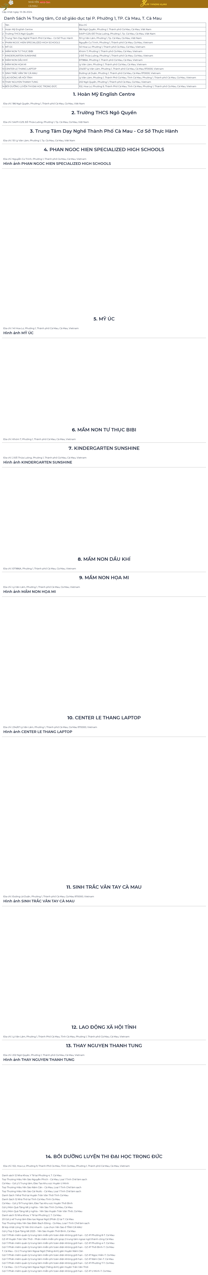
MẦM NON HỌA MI (15, 64)
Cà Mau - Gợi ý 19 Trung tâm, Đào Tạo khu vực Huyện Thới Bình (37, 1203)
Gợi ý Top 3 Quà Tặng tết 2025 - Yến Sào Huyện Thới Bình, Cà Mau (38, 1231)
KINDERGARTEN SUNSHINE (20, 55)
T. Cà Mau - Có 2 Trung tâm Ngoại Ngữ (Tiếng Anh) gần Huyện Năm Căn (42, 1251)
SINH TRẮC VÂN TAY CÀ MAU (21, 73)
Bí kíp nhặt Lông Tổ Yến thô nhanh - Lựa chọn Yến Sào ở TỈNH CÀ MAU (42, 1227)
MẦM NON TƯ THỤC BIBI (19, 51)
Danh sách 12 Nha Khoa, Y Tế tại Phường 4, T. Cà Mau (31, 1175)
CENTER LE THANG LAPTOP (20, 68)
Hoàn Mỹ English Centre (19, 29)
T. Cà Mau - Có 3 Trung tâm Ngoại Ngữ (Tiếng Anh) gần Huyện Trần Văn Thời (45, 1267)
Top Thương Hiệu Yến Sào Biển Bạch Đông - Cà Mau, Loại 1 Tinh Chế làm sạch (46, 1223)
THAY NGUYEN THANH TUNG (21, 82)
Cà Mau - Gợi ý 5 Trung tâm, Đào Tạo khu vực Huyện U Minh (35, 1183)
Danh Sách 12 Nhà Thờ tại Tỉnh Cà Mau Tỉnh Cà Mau (31, 1199)
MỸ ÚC (9, 47)
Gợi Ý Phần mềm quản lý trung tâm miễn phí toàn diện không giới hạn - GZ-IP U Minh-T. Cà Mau (56, 1271)
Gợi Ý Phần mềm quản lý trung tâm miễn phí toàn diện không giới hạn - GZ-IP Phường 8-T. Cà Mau (58, 1235)
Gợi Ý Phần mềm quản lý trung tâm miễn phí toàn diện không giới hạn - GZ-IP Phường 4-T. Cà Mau (58, 1243)
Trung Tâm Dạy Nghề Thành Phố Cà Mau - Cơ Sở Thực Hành (39, 38)
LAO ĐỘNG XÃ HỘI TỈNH (18, 77)
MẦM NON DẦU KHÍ (16, 60)
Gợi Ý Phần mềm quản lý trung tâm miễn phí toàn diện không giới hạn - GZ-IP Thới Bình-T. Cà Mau (58, 1247)
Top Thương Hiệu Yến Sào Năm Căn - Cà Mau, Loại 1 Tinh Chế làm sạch (41, 1187)
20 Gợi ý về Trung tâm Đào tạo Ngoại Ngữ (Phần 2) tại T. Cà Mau (38, 1219)
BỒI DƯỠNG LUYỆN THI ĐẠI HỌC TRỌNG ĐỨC (31, 86)
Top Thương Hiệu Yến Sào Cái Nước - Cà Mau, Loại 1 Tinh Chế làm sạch (41, 1191)
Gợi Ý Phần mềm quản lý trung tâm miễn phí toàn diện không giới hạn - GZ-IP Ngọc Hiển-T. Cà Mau (58, 1255)
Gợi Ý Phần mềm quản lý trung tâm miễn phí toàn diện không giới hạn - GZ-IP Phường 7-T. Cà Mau (58, 1263)
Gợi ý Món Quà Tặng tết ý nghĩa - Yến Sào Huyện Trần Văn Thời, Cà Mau (42, 1211)
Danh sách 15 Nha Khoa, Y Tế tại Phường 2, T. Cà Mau (31, 1215)
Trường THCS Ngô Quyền (19, 33)
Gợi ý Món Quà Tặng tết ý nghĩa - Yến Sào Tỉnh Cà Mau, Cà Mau (37, 1207)
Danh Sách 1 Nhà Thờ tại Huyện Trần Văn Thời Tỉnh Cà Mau (35, 1195)
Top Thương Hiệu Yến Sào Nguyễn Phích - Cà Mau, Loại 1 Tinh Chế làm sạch (44, 1179)
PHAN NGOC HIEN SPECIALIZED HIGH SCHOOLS (32, 42)
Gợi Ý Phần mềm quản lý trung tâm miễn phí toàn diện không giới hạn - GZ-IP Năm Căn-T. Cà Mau (58, 1259)
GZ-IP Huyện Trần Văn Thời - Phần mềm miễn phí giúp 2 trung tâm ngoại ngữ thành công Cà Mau (58, 1239)
